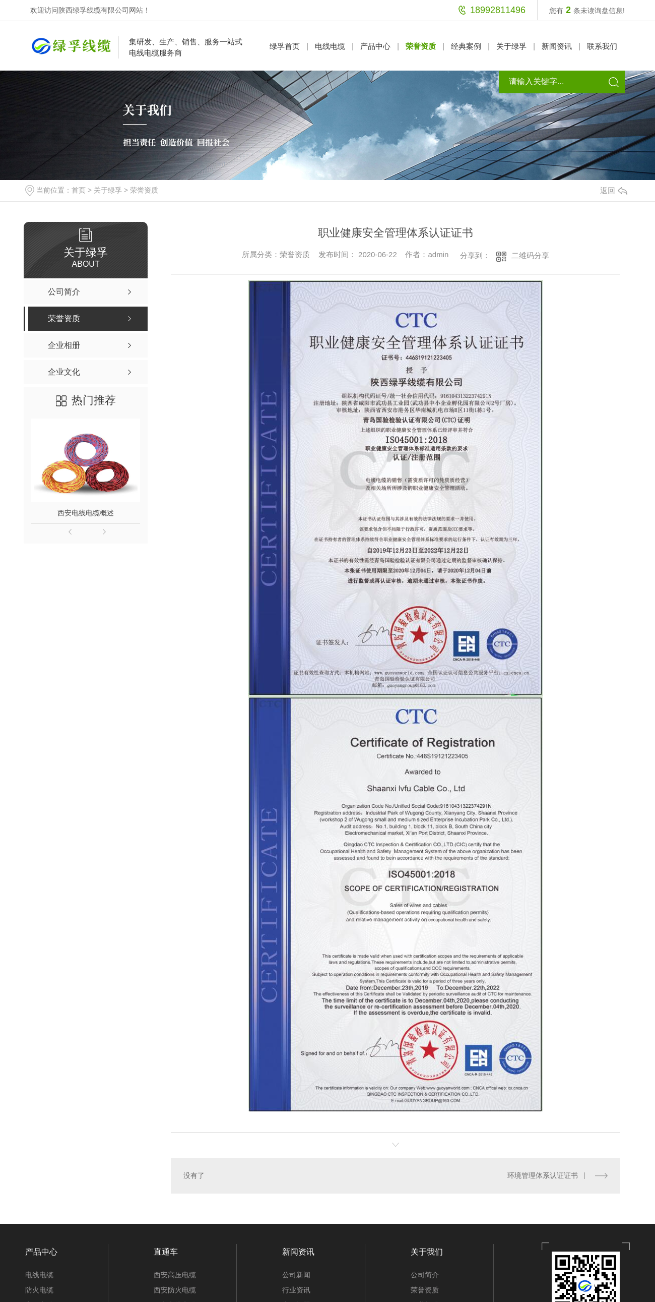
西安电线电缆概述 (85, 513)
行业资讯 (296, 1290)
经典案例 (466, 46)
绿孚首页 (285, 46)
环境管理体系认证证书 (542, 1175)
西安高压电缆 (175, 1275)
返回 (613, 190)
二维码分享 (530, 255)
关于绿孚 (511, 46)
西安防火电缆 (175, 1290)
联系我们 (602, 46)
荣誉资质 (421, 46)
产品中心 (375, 46)
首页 (79, 190)
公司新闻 (296, 1275)
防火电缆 (39, 1290)
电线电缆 (330, 46)
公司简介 (425, 1275)
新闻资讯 (557, 46)
